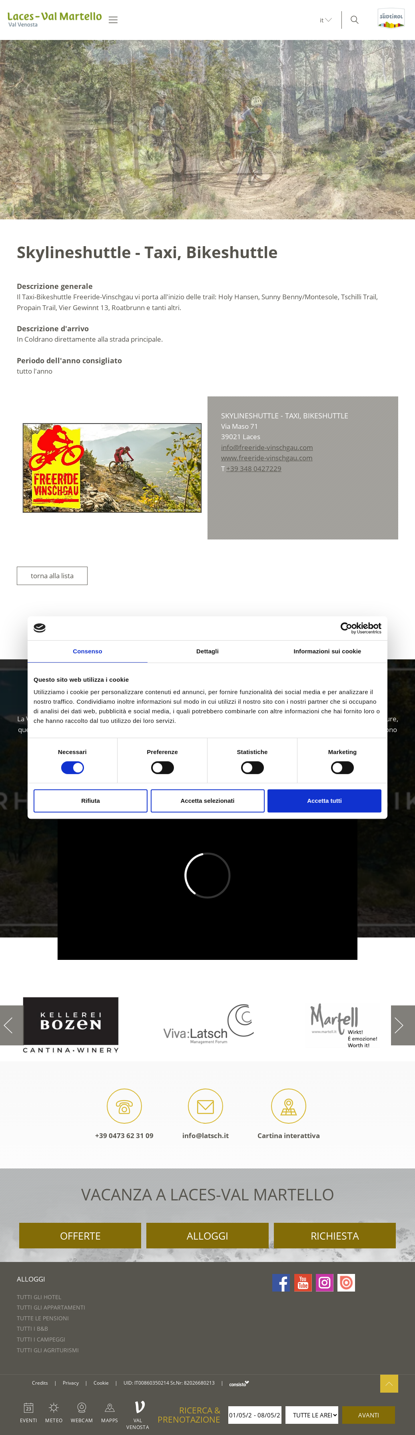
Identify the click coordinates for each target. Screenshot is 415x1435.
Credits (40, 1382)
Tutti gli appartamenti (51, 1307)
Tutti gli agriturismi (48, 1350)
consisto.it (239, 1383)
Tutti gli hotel (39, 1297)
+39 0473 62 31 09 (124, 1114)
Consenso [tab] (87, 651)
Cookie (101, 1382)
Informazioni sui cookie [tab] (327, 651)
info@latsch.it (205, 1114)
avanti (368, 1415)
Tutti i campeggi (41, 1339)
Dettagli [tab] (207, 651)
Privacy (71, 1382)
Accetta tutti (324, 800)
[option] (207, 129)
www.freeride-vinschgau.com (267, 457)
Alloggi (207, 1235)
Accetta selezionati (207, 800)
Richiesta (335, 1235)
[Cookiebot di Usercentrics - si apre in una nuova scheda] (346, 628)
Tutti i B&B (32, 1328)
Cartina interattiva (288, 1114)
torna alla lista (52, 575)
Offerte (80, 1235)
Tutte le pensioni (43, 1318)
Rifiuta (90, 800)
